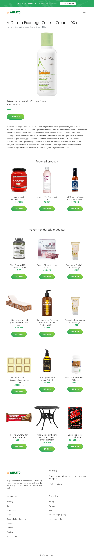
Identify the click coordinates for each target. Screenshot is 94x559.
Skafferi (27, 101)
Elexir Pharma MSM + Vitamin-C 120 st (19, 266)
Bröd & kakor (12, 510)
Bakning (10, 501)
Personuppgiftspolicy (57, 515)
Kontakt (52, 506)
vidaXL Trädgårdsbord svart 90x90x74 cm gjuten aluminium (47, 437)
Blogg (51, 501)
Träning (20, 101)
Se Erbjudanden (68, 3)
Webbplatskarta (55, 519)
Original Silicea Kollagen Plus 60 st (47, 266)
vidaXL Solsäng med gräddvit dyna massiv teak (19, 322)
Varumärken (12, 536)
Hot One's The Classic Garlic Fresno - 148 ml (75, 198)
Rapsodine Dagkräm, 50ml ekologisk (75, 266)
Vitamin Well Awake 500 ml (47, 198)
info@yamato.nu (55, 484)
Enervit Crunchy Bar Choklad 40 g (19, 436)
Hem (8, 27)
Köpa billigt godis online (16, 519)
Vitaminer (35, 101)
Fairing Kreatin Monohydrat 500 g (19, 198)
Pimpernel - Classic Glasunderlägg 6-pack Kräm (19, 380)
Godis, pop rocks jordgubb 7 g (75, 436)
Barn (9, 506)
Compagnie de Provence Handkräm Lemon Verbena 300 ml (47, 322)
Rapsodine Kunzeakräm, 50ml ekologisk (75, 321)
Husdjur (10, 523)
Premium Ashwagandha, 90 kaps (75, 378)
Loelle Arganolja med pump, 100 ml (47, 378)
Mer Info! (15, 117)
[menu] (84, 12)
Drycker (10, 515)
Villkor (51, 510)
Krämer (43, 101)
